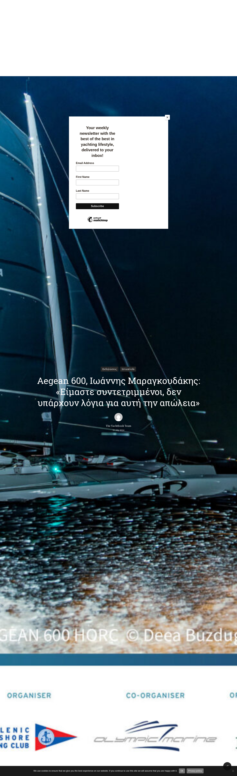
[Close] (167, 117)
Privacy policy (195, 771)
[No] (233, 771)
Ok (182, 771)
